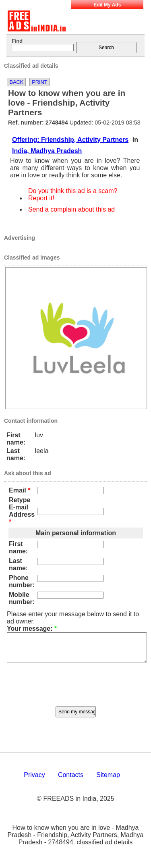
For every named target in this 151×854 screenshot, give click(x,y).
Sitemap (108, 780)
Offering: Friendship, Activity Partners (70, 139)
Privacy (34, 780)
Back (16, 82)
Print (39, 82)
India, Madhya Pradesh (47, 151)
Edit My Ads (107, 5)
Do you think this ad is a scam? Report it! (72, 194)
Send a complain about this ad (71, 209)
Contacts (70, 780)
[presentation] (75, 689)
